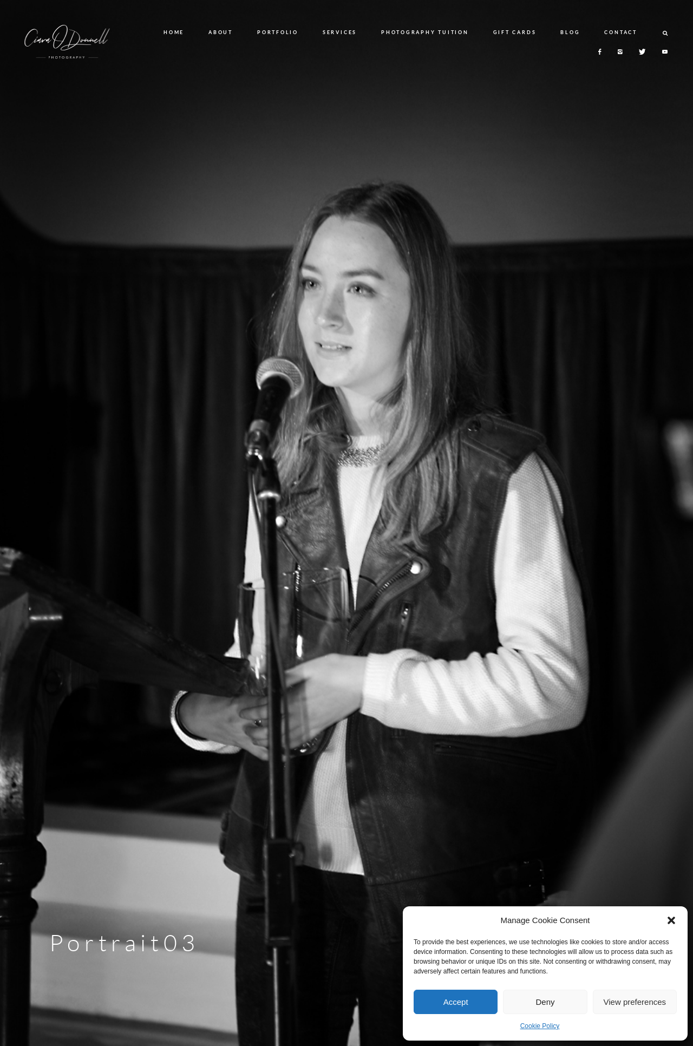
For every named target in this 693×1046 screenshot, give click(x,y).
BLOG (570, 32)
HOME (174, 32)
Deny (544, 1001)
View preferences (635, 1001)
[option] (346, 523)
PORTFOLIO (277, 32)
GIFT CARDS (515, 32)
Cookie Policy (540, 1026)
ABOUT (220, 32)
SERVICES (340, 32)
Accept (455, 1001)
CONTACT (620, 32)
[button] (671, 920)
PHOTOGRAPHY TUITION (424, 32)
